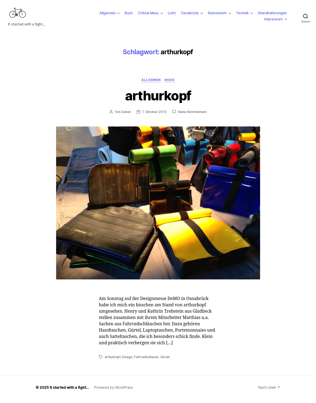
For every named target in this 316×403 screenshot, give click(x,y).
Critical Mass (148, 15)
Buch (129, 15)
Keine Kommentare (192, 116)
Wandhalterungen (272, 15)
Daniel (126, 116)
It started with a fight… (69, 391)
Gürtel (165, 361)
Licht (172, 15)
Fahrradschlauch (146, 361)
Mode (169, 84)
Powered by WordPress (113, 391)
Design (127, 361)
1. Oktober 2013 (154, 116)
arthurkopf (158, 99)
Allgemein (107, 15)
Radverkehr (217, 15)
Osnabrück (190, 15)
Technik (242, 15)
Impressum (273, 21)
